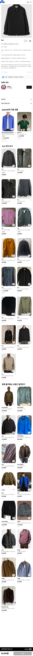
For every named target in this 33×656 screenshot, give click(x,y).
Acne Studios (5, 407)
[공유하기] (30, 41)
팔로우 (29, 87)
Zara (3, 436)
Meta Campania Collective (8, 132)
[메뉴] (31, 2)
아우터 (5, 72)
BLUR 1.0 (19, 132)
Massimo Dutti (5, 607)
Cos (2, 40)
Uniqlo (18, 521)
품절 (22, 653)
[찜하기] (25, 41)
